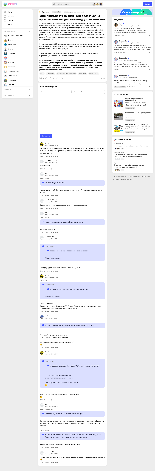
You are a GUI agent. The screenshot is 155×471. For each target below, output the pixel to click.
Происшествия (11, 71)
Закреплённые (9, 95)
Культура (9, 62)
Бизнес (8, 40)
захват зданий (93, 73)
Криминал (9, 67)
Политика (9, 53)
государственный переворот (66, 73)
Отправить (46, 136)
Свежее (8, 20)
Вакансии (140, 176)
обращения (50, 73)
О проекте (116, 176)
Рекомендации (9, 31)
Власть (8, 49)
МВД (42, 73)
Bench (47, 143)
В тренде (8, 16)
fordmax (48, 316)
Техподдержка (132, 176)
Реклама (147, 176)
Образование (11, 75)
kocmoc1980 (50, 237)
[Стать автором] (132, 12)
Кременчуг (130, 108)
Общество (10, 80)
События (9, 84)
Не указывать (121, 87)
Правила (123, 176)
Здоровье (9, 58)
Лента (7, 12)
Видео (7, 25)
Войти (147, 4)
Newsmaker (56, 12)
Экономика (10, 44)
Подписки (7, 89)
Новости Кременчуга (13, 35)
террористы (82, 73)
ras (46, 173)
